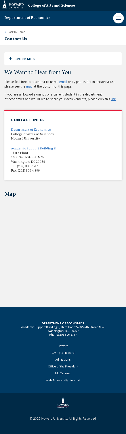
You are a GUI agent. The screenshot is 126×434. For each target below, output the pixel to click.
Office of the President (63, 366)
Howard (63, 346)
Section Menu (25, 59)
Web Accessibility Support (63, 380)
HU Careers (63, 373)
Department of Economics (27, 18)
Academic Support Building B (33, 148)
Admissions (63, 359)
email (63, 82)
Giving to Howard (63, 353)
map (29, 86)
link (113, 99)
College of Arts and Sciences (52, 6)
